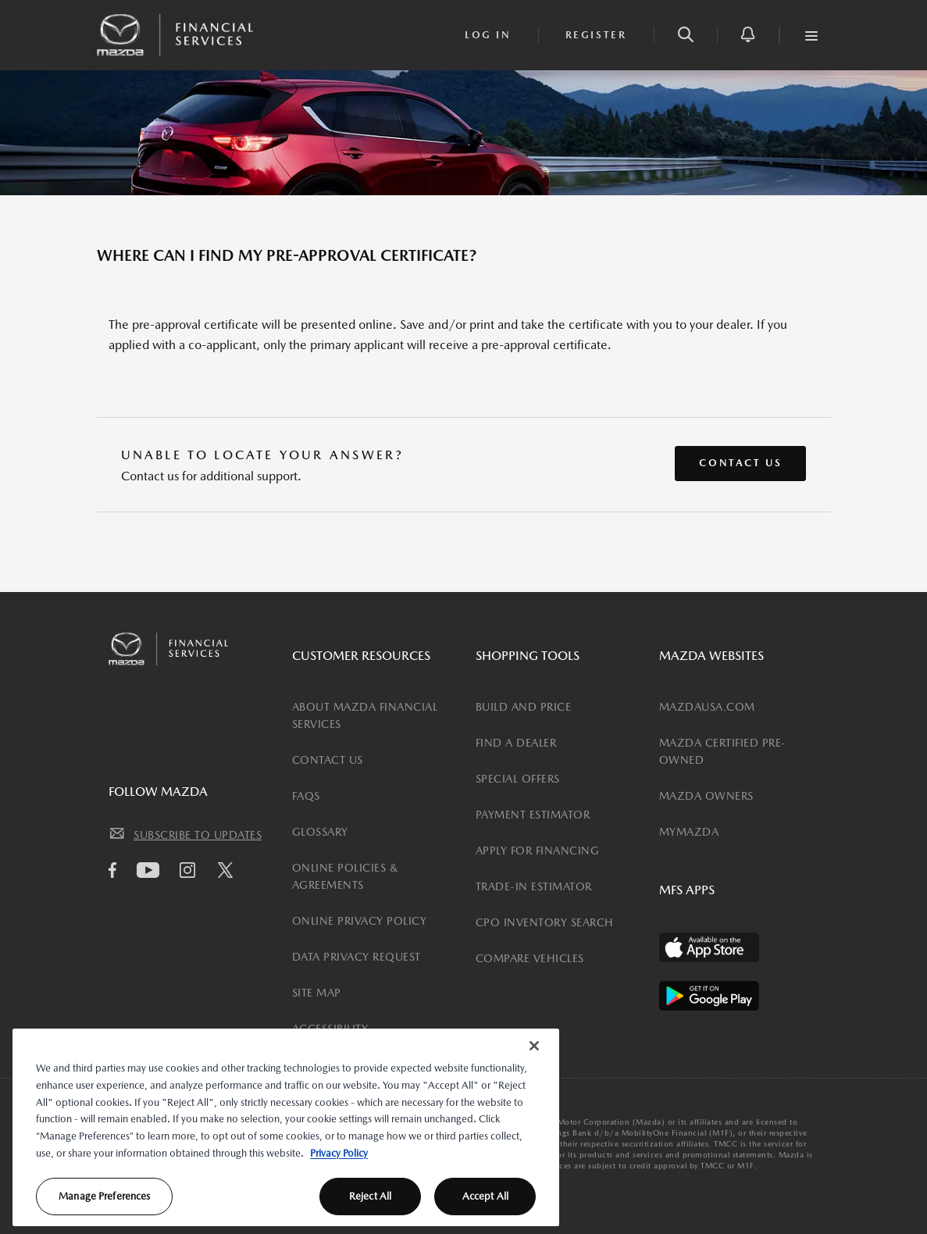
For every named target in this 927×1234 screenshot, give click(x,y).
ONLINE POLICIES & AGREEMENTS (345, 876)
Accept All (485, 1196)
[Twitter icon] (229, 872)
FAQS (306, 796)
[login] (488, 35)
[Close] (534, 1046)
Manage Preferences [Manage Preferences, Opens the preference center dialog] (104, 1196)
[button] (685, 35)
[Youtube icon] (152, 870)
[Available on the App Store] (709, 947)
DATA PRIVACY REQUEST (356, 956)
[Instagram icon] (191, 870)
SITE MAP (316, 992)
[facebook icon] (116, 870)
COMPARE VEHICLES (530, 958)
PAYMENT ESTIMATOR (533, 814)
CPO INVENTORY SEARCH (545, 922)
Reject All (370, 1196)
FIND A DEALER (516, 742)
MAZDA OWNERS (706, 796)
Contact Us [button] (740, 463)
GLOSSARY (320, 832)
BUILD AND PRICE (524, 707)
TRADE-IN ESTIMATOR (534, 886)
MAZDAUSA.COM (707, 707)
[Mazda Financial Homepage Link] (175, 33)
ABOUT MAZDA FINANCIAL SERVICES (365, 715)
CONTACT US (327, 760)
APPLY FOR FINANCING (538, 850)
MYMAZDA (689, 832)
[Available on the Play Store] (709, 996)
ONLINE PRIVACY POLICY (359, 921)
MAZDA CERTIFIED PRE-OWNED (722, 751)
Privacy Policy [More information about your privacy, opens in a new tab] (339, 1153)
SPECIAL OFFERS (518, 778)
